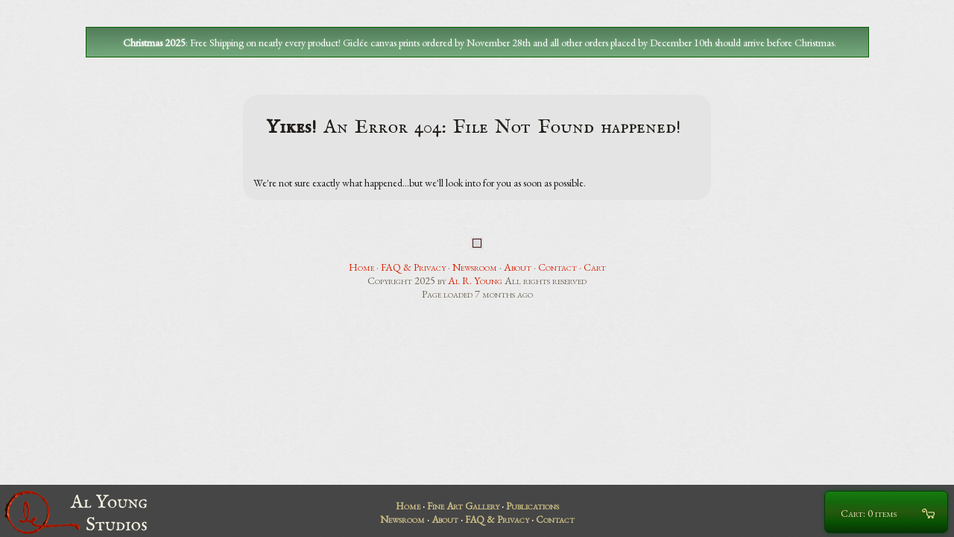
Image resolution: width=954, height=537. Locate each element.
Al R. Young (475, 280)
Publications (532, 505)
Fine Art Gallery (463, 505)
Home (361, 267)
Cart (595, 267)
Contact (557, 267)
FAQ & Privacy (413, 267)
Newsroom (474, 267)
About (517, 267)
